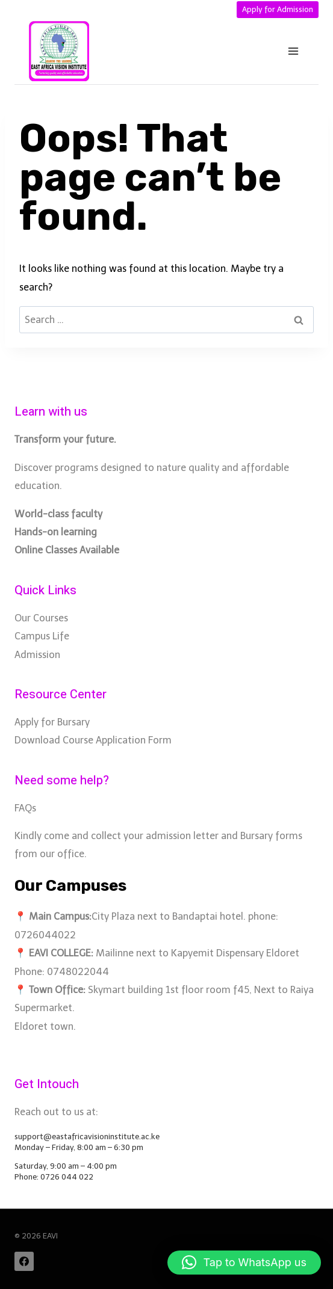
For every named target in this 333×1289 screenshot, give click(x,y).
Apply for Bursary (52, 722)
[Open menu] (293, 51)
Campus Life (41, 636)
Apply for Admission (277, 9)
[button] (244, 1263)
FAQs (25, 808)
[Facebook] (24, 1261)
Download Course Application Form (93, 740)
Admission (37, 654)
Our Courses (41, 618)
